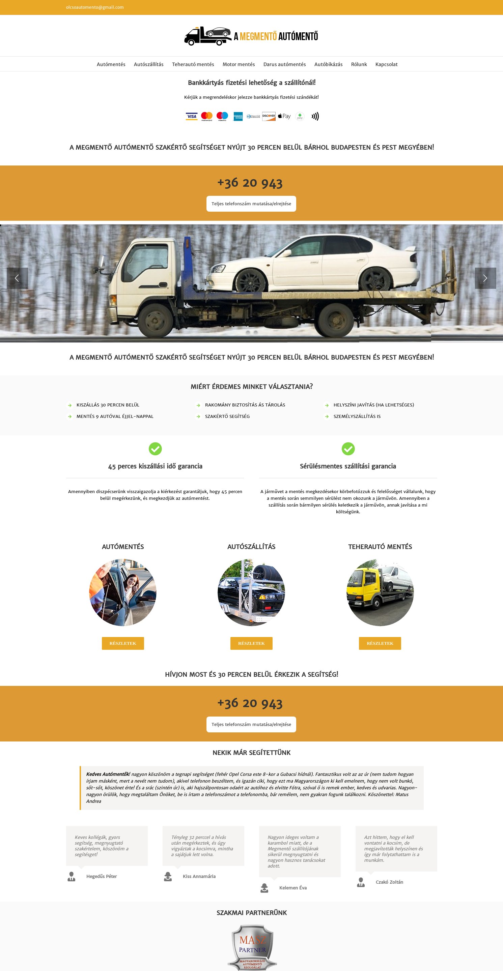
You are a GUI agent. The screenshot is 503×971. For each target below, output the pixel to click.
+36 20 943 (251, 183)
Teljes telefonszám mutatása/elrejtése (251, 204)
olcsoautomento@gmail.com (95, 7)
